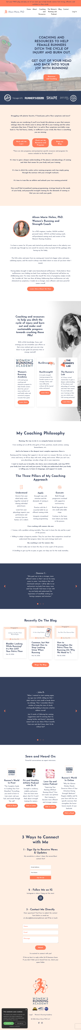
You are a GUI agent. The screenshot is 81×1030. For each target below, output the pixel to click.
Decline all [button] (20, 1023)
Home (29, 9)
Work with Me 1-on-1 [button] (21, 143)
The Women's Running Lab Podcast (52, 11)
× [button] (26, 1009)
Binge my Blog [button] (59, 143)
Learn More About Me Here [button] (40, 289)
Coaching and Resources (42, 11)
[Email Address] (40, 867)
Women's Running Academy (43, 1014)
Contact (66, 9)
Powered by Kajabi (41, 1025)
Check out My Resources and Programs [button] (40, 143)
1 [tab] (38, 604)
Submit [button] (40, 947)
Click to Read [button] (11, 805)
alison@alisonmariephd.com (34, 918)
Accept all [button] (8, 1023)
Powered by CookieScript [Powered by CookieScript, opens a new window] (14, 1026)
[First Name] (40, 872)
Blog (60, 9)
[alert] (15, 1018)
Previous (5, 586)
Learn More (23, 402)
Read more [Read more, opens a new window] (15, 1019)
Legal (30, 1014)
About (35, 9)
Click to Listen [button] (31, 805)
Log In (74, 12)
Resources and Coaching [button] (51, 78)
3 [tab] (43, 604)
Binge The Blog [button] (40, 665)
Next (76, 586)
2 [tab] (40, 604)
